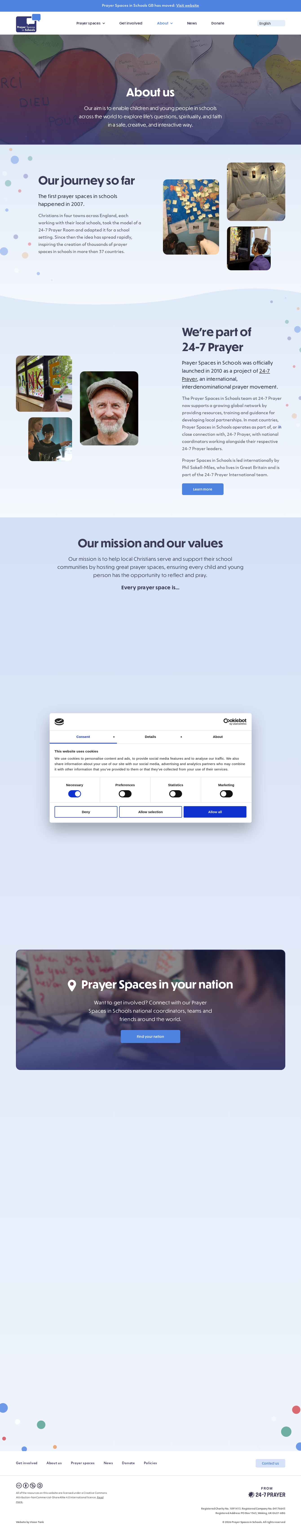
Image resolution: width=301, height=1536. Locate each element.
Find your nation (150, 1043)
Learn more (202, 489)
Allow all (215, 812)
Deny (86, 812)
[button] (271, 23)
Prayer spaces (89, 23)
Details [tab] (150, 737)
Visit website (187, 6)
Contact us (270, 1470)
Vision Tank (37, 1529)
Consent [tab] (83, 737)
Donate (217, 23)
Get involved (131, 23)
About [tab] (218, 737)
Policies (150, 1470)
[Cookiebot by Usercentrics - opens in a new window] (226, 721)
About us (54, 1470)
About (163, 23)
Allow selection (150, 812)
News (192, 23)
